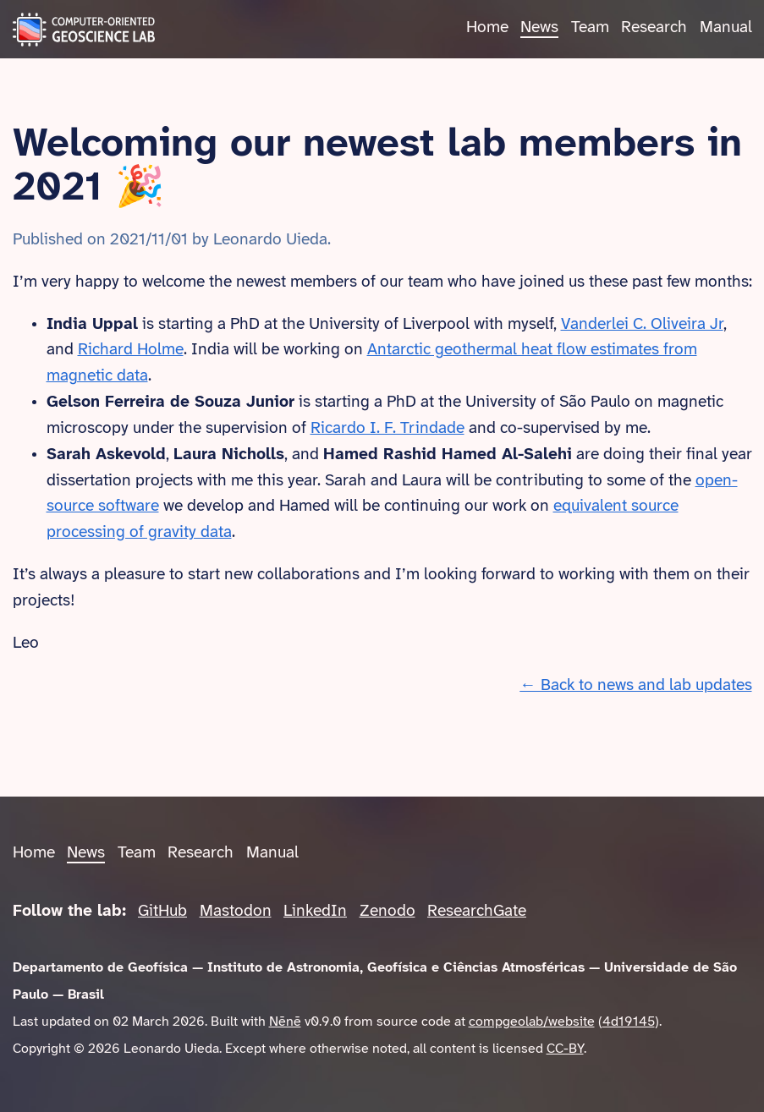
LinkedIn (315, 911)
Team (590, 27)
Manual (726, 27)
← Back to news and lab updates (635, 685)
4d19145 (628, 1022)
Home (487, 27)
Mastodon (236, 911)
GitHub (162, 911)
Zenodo (387, 911)
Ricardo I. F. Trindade (387, 428)
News (539, 27)
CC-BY (565, 1049)
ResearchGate (476, 911)
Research (654, 27)
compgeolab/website (532, 1022)
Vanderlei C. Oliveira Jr (642, 324)
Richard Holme (131, 350)
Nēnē (285, 1022)
